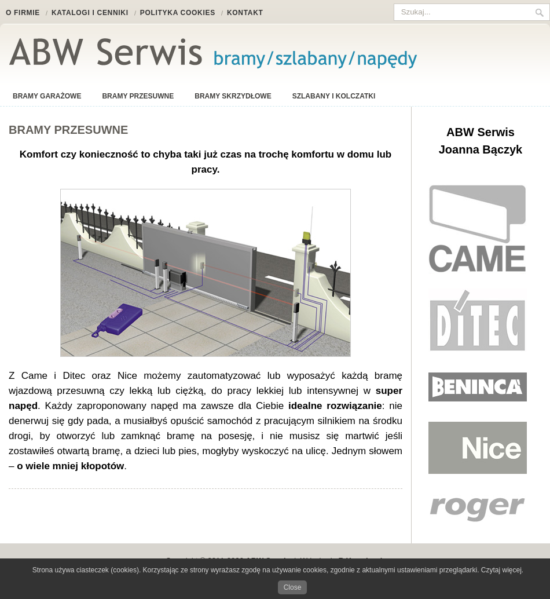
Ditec (477, 320)
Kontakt (245, 13)
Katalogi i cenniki (90, 13)
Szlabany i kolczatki (334, 96)
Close (293, 587)
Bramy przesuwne (138, 96)
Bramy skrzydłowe (233, 96)
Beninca (477, 386)
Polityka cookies (177, 13)
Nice (477, 448)
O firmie (23, 13)
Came (477, 229)
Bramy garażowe (47, 96)
